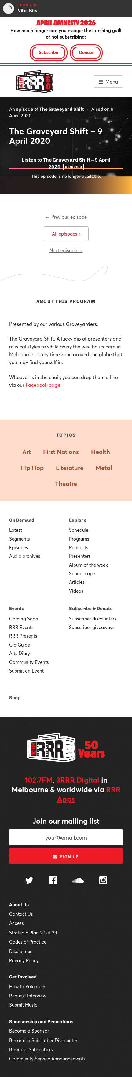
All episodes (66, 234)
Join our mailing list (66, 821)
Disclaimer (20, 951)
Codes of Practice (27, 942)
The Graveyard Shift (61, 109)
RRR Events (21, 627)
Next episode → (66, 250)
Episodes (18, 547)
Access (16, 923)
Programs (79, 539)
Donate (86, 52)
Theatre (66, 483)
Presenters (80, 556)
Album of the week (88, 565)
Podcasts (78, 547)
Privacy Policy (24, 960)
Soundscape (82, 573)
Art (26, 452)
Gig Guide (19, 645)
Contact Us (21, 914)
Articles (77, 582)
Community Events (29, 662)
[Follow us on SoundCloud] (78, 881)
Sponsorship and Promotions (41, 1021)
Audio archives (24, 556)
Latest (15, 530)
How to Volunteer (27, 986)
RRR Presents (23, 636)
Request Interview (27, 996)
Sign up (66, 856)
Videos (76, 591)
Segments (19, 539)
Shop (14, 697)
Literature (69, 468)
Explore (77, 520)
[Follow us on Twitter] (29, 881)
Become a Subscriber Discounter (43, 1040)
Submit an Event (26, 671)
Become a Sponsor (29, 1031)
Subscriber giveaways (92, 627)
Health (100, 452)
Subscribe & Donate (91, 608)
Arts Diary (19, 653)
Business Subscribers (31, 1049)
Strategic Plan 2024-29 (33, 933)
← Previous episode (66, 217)
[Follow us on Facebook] (53, 881)
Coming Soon (23, 619)
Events (16, 608)
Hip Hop (32, 468)
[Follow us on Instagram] (103, 881)
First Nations (61, 452)
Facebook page (43, 385)
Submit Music (23, 1005)
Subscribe (48, 52)
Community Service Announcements (47, 1059)
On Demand (21, 520)
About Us (19, 904)
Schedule (78, 530)
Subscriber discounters (92, 619)
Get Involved (23, 977)
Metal (104, 468)
